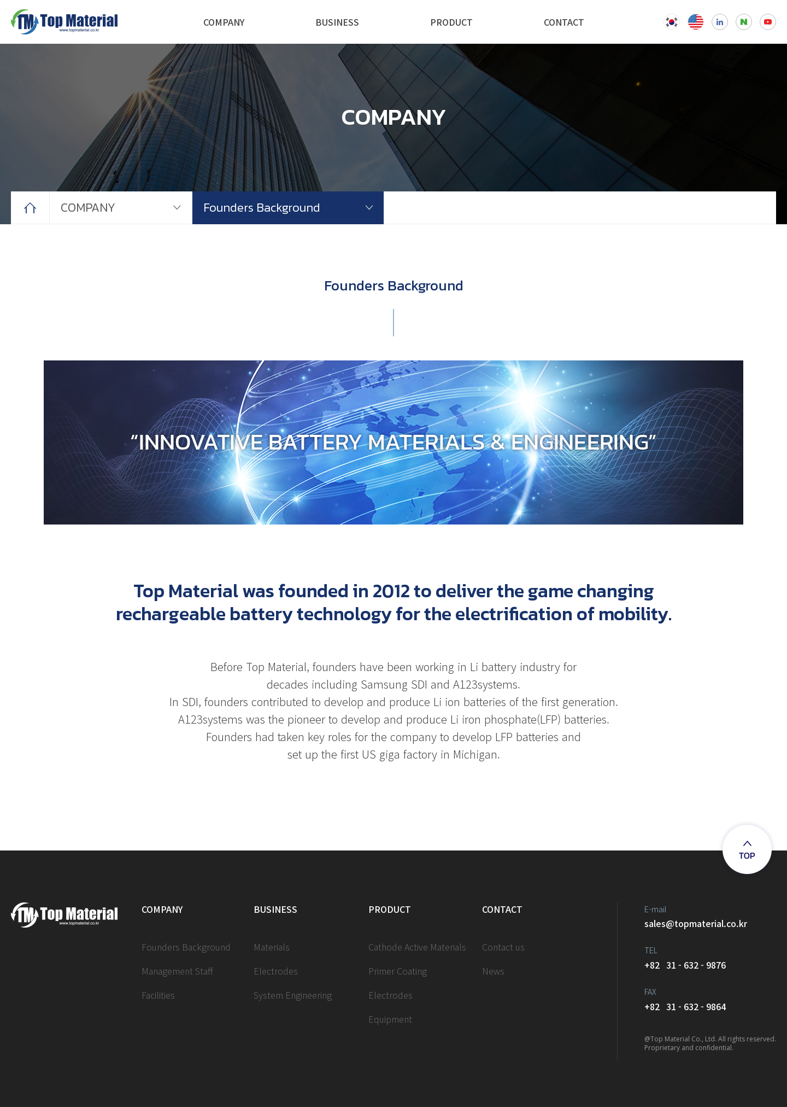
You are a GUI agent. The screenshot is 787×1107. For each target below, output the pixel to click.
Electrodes (276, 970)
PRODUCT (451, 21)
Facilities (158, 994)
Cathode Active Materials (417, 946)
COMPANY (223, 21)
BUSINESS (337, 21)
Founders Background (261, 207)
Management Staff (177, 970)
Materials (272, 946)
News (493, 970)
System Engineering (293, 994)
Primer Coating (397, 970)
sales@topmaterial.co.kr (710, 916)
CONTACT (564, 21)
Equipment (390, 1019)
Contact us (503, 946)
